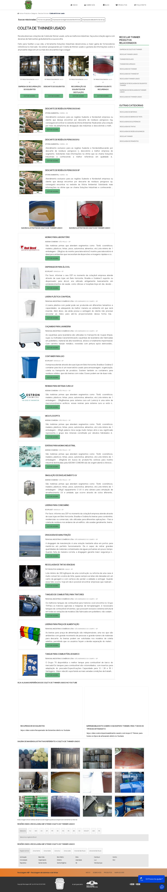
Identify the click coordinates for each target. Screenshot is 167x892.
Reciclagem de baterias (128, 112)
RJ (30, 831)
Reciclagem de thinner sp (129, 74)
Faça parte (140, 4)
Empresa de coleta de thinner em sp (93, 20)
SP (47, 831)
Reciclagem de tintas (127, 127)
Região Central (24, 851)
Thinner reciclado (127, 59)
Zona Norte (36, 851)
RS (63, 831)
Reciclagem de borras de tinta (131, 117)
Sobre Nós (89, 4)
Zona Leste (67, 851)
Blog (106, 4)
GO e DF (86, 831)
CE (79, 831)
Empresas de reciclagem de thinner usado (133, 91)
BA (74, 831)
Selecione (23, 831)
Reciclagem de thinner (128, 69)
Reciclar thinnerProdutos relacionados (129, 40)
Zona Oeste (47, 851)
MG (36, 831)
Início (74, 4)
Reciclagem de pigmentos (129, 141)
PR (52, 831)
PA (99, 831)
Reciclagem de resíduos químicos (132, 131)
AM (93, 831)
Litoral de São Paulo (95, 851)
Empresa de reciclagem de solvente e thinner (66, 20)
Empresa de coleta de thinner (131, 49)
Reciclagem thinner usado (130, 79)
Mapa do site (119, 872)
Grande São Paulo (79, 851)
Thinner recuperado (44, 20)
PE (68, 831)
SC (58, 831)
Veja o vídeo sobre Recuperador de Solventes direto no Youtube (45, 730)
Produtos (121, 4)
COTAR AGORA (29, 96)
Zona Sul (57, 851)
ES (41, 831)
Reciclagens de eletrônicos (130, 122)
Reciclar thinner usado (129, 54)
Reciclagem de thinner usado (131, 97)
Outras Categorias (131, 105)
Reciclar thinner (126, 136)
